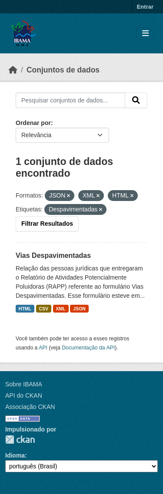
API (43, 348)
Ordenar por (33, 122)
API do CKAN (23, 395)
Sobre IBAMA (23, 384)
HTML (25, 308)
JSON (79, 308)
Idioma (15, 455)
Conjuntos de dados (63, 70)
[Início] (13, 70)
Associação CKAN (30, 406)
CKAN (20, 439)
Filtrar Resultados (47, 223)
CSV (44, 308)
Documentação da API (88, 348)
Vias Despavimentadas (53, 255)
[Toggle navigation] (145, 33)
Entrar (145, 6)
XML (61, 308)
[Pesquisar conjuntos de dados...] (70, 100)
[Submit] (136, 100)
